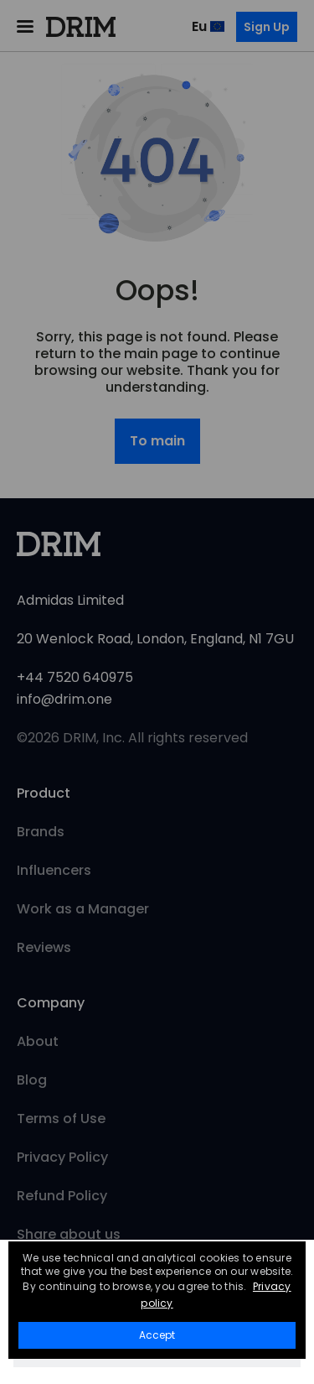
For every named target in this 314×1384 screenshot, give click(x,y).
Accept (157, 1335)
